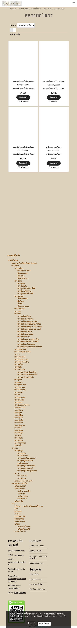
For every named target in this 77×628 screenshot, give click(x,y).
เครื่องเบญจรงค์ (20, 486)
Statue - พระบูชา (36, 551)
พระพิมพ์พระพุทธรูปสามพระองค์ (29, 329)
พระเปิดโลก (18, 364)
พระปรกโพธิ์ (19, 400)
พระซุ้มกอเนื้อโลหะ (24, 291)
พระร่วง (17, 354)
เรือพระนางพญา (23, 306)
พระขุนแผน (18, 392)
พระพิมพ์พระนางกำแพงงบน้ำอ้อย (29, 347)
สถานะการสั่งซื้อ (36, 584)
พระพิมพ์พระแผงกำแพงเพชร (27, 342)
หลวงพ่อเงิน (18, 420)
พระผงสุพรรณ (19, 309)
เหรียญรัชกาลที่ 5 (23, 529)
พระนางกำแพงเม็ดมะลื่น (26, 372)
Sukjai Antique (14, 588)
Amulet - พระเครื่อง (37, 546)
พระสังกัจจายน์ (19, 390)
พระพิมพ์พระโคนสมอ (25, 334)
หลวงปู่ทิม (18, 413)
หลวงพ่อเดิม (18, 423)
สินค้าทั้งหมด (13, 260)
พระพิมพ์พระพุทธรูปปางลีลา (27, 321)
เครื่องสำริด (18, 501)
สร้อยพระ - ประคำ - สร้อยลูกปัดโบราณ (28, 506)
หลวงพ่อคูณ (18, 433)
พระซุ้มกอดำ (22, 286)
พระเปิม (17, 395)
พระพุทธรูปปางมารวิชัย (26, 466)
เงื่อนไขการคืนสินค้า (37, 589)
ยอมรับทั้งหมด (44, 624)
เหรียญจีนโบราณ (23, 526)
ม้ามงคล (17, 514)
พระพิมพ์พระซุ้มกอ (24, 316)
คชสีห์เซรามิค (19, 521)
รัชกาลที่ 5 (18, 445)
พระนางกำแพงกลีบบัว (25, 377)
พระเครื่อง (15, 266)
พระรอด (17, 311)
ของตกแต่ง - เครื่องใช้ (19, 483)
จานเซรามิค (22, 499)
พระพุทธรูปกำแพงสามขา (26, 458)
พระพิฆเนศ (18, 440)
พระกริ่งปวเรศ (19, 387)
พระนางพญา (19, 296)
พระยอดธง (18, 402)
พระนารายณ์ (22, 476)
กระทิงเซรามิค (19, 516)
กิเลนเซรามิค (19, 519)
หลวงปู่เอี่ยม (18, 415)
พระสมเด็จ (18, 268)
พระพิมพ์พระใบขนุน (24, 332)
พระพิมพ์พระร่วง (23, 337)
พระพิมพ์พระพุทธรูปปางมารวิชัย (29, 324)
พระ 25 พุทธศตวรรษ (22, 405)
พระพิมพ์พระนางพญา (25, 319)
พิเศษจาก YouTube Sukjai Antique (24, 263)
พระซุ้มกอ (18, 281)
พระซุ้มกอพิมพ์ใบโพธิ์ (25, 294)
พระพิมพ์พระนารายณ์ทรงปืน (28, 339)
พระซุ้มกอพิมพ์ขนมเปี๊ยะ (26, 288)
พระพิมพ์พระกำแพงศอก (26, 344)
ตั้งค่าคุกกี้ (31, 624)
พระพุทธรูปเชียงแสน (25, 461)
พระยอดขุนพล (19, 397)
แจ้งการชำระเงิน (36, 579)
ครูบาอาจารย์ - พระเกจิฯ (23, 481)
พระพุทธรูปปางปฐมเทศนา (27, 471)
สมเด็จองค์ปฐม (22, 463)
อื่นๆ (13, 504)
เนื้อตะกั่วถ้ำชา (22, 278)
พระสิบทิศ (18, 367)
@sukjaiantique (20, 593)
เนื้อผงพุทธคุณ (22, 273)
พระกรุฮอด (21, 453)
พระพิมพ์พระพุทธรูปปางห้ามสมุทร (29, 326)
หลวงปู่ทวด (18, 410)
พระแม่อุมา (18, 438)
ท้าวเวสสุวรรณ (20, 443)
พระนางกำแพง (19, 369)
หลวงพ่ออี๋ (17, 428)
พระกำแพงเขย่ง (20, 349)
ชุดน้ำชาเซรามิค (23, 491)
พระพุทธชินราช (20, 385)
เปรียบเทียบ (24, 101)
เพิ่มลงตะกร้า (23, 97)
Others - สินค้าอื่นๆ (37, 563)
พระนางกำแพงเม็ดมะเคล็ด (27, 375)
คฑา (16, 509)
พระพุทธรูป (18, 450)
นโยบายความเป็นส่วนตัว (57, 616)
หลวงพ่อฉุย (18, 430)
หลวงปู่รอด (18, 418)
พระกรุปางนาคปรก (21, 362)
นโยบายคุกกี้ (18, 619)
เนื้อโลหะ (20, 276)
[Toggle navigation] (74, 3)
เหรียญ (17, 524)
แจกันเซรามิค (22, 496)
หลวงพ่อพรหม (19, 425)
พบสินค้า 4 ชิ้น (15, 34)
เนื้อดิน (20, 304)
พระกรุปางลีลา (19, 357)
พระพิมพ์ (17, 314)
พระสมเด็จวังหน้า (23, 271)
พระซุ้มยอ (18, 380)
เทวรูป (16, 473)
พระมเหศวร (18, 382)
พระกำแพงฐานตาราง (22, 352)
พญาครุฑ (17, 435)
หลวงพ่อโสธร (19, 407)
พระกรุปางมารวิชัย (21, 359)
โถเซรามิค (21, 494)
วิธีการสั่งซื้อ (34, 574)
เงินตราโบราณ (20, 532)
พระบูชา (14, 448)
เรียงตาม (13, 25)
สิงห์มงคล (18, 511)
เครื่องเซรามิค (19, 488)
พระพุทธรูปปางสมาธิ (25, 468)
